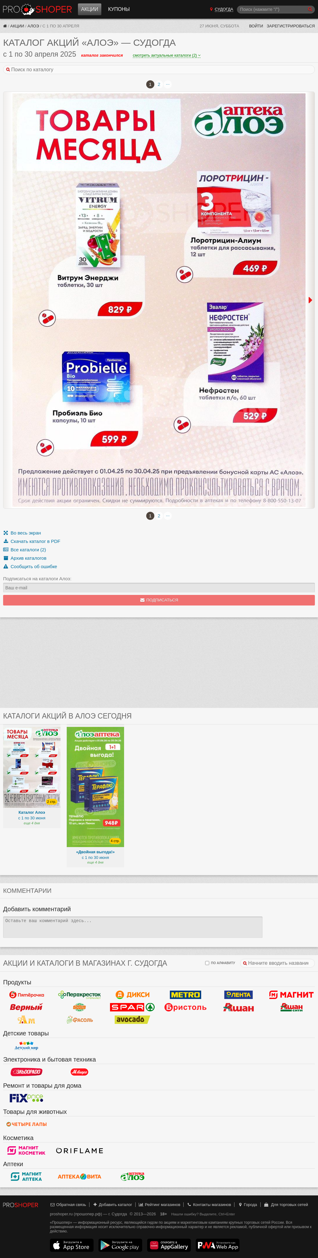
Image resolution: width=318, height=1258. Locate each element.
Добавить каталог (112, 1204)
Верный (26, 1007)
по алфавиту (220, 963)
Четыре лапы (26, 1124)
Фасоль (79, 1019)
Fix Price (26, 1098)
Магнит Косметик (26, 1150)
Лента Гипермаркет (238, 994)
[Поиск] (276, 9)
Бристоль (185, 1007)
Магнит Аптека (26, 1176)
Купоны (119, 9)
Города (247, 1204)
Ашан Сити (291, 1007)
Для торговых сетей (285, 1204)
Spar (132, 1007)
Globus (79, 1007)
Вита (79, 1176)
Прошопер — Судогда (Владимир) (37, 9)
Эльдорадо (26, 1072)
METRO (185, 994)
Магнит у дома (291, 994)
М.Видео (79, 1072)
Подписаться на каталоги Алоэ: (37, 578)
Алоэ (33, 26)
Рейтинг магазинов (159, 1204)
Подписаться (159, 600)
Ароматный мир (26, 1019)
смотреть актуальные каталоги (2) (166, 55)
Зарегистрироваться (291, 26)
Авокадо (132, 1019)
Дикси (132, 994)
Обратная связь (68, 1204)
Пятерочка (26, 994)
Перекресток (79, 994)
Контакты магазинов (209, 1204)
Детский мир (26, 1045)
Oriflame (79, 1150)
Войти (256, 26)
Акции (89, 9)
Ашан (238, 1007)
